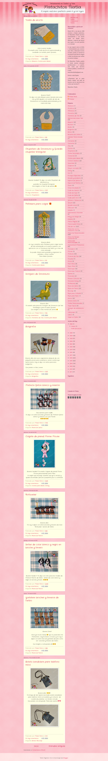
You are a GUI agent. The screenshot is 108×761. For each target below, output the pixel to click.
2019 (71, 350)
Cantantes (71, 143)
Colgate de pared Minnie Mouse (42, 436)
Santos (70, 298)
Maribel (71, 99)
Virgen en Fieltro (73, 317)
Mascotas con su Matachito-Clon (73, 229)
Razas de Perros (37, 536)
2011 (71, 372)
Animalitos (71, 113)
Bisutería (70, 125)
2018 (71, 352)
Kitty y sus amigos (73, 217)
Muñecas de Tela (73, 256)
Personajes (71, 269)
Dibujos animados (73, 168)
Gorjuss (70, 203)
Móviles (70, 251)
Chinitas (70, 148)
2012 (71, 369)
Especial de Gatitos (74, 180)
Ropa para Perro (73, 296)
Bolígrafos (35, 376)
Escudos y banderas (74, 178)
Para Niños (71, 264)
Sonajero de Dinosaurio (37, 274)
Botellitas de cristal (74, 134)
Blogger (65, 758)
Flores (69, 185)
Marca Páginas (72, 222)
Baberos (34, 61)
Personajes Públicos (74, 271)
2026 (71, 324)
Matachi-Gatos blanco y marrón (42, 385)
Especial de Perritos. (74, 183)
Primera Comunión (73, 278)
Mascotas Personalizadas (76, 233)
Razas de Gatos (37, 427)
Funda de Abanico (73, 190)
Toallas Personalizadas (75, 303)
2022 (71, 341)
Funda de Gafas (73, 195)
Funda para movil (73, 198)
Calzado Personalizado (75, 137)
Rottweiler (30, 494)
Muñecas (70, 254)
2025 (71, 333)
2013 (71, 366)
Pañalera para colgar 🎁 (38, 203)
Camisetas (71, 141)
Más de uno (71, 226)
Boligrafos (30, 326)
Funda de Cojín (72, 193)
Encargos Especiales (74, 176)
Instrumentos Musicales (75, 213)
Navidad (70, 259)
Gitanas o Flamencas (74, 200)
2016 (71, 358)
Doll (69, 173)
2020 (71, 347)
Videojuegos (71, 312)
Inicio (36, 746)
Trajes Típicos (72, 306)
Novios (70, 261)
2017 (71, 355)
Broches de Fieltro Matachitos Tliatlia (74, 20)
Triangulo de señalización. (76, 308)
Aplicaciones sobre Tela (75, 118)
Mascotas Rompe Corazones (73, 237)
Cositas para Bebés (44, 61)
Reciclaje (39, 741)
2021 (71, 344)
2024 (71, 336)
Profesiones (71, 283)
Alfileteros (71, 111)
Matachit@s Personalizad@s (72, 241)
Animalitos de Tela (38, 318)
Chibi (69, 146)
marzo (73, 326)
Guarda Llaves (72, 205)
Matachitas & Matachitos (76, 245)
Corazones (71, 156)
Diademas (71, 166)
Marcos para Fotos (74, 224)
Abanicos (71, 106)
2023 (71, 338)
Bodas (70, 127)
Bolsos (34, 741)
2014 (71, 363)
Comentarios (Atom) (38, 750)
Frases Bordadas (73, 188)
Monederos (71, 249)
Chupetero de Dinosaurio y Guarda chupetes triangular (43, 150)
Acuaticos (71, 108)
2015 (71, 361)
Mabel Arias (73, 96)
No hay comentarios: (32, 59)
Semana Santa (72, 301)
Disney (47, 486)
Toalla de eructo (34, 20)
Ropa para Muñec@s (74, 293)
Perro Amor (71, 266)
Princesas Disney (73, 281)
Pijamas (70, 274)
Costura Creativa (73, 161)
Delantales (71, 163)
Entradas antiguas (57, 746)
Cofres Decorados (74, 153)
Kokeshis (70, 219)
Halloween (71, 208)
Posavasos (71, 276)
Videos (70, 315)
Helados (70, 210)
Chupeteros (35, 195)
